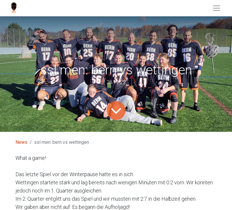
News (21, 142)
